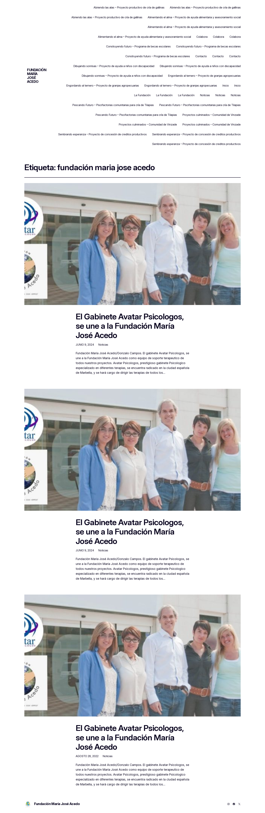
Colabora (202, 36)
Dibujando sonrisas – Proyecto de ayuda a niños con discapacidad (113, 66)
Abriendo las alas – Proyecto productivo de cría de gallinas (129, 7)
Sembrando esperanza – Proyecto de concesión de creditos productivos (102, 134)
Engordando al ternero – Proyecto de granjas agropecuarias (204, 75)
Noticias (205, 95)
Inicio (225, 85)
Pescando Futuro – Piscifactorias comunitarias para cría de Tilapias (113, 105)
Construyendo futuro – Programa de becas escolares (138, 46)
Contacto (201, 56)
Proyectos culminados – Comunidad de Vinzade (211, 115)
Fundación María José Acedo (36, 76)
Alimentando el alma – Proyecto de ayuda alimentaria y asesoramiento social (194, 17)
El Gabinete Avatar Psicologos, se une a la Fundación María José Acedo (130, 326)
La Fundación (142, 95)
